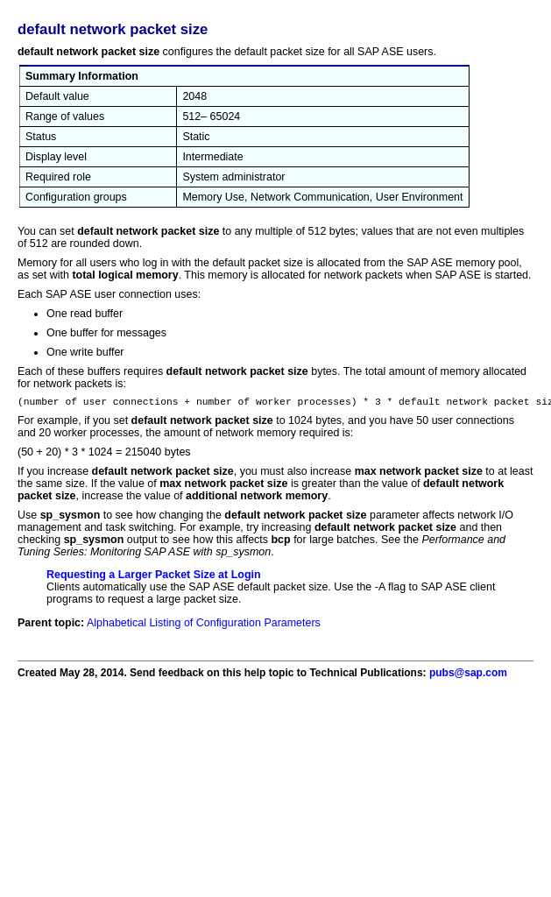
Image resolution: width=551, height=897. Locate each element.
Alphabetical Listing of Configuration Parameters (204, 625)
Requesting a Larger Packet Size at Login (153, 577)
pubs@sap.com (468, 675)
